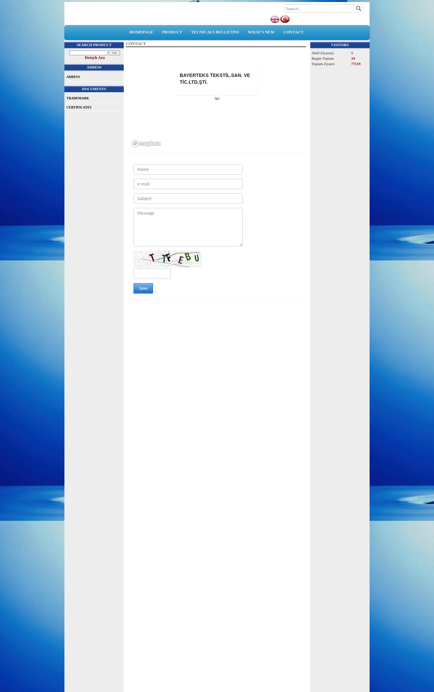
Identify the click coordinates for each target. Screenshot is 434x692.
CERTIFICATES (79, 107)
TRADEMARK (77, 98)
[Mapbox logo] (146, 143)
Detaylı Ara (95, 57)
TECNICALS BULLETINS (215, 32)
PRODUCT (172, 32)
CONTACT (293, 32)
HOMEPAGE (141, 32)
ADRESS (73, 77)
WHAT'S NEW (261, 32)
